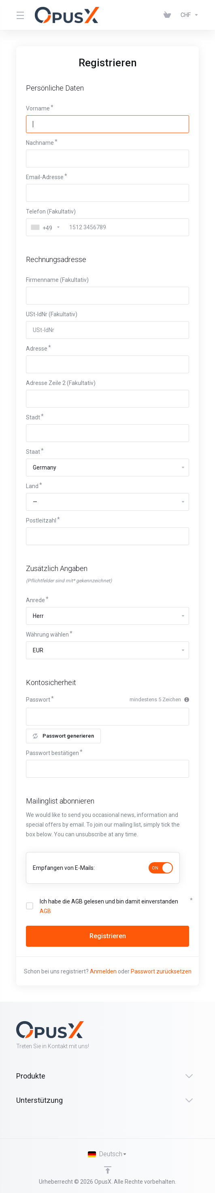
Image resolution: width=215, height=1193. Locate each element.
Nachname (40, 143)
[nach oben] (108, 1170)
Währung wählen (47, 634)
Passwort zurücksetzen (161, 971)
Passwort (38, 699)
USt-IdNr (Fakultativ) (51, 314)
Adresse (36, 348)
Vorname (38, 108)
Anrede (35, 600)
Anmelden (103, 971)
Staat (33, 451)
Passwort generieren (63, 736)
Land (32, 486)
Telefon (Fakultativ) (51, 211)
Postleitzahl (41, 520)
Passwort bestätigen (52, 753)
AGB (45, 911)
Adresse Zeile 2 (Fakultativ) (61, 383)
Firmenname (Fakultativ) (57, 280)
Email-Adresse (45, 177)
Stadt (33, 417)
